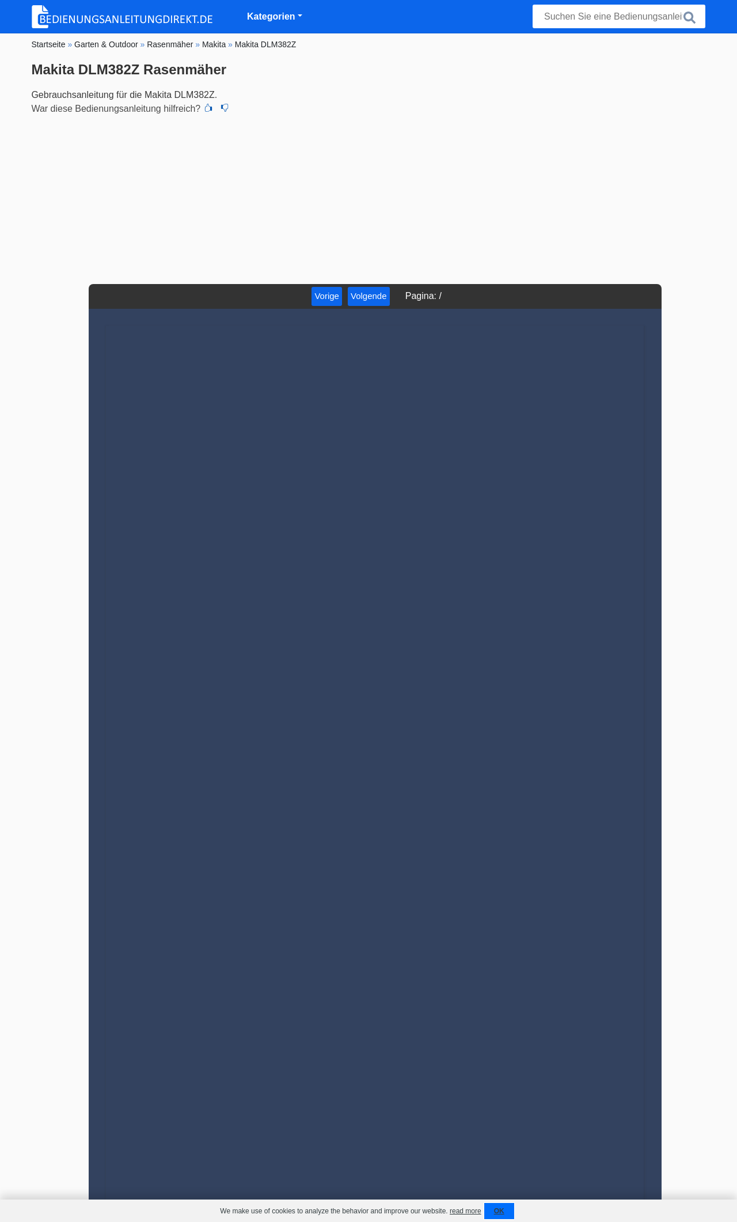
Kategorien (271, 16)
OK (499, 1211)
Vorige (326, 296)
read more (465, 1211)
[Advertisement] (368, 197)
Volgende (369, 296)
